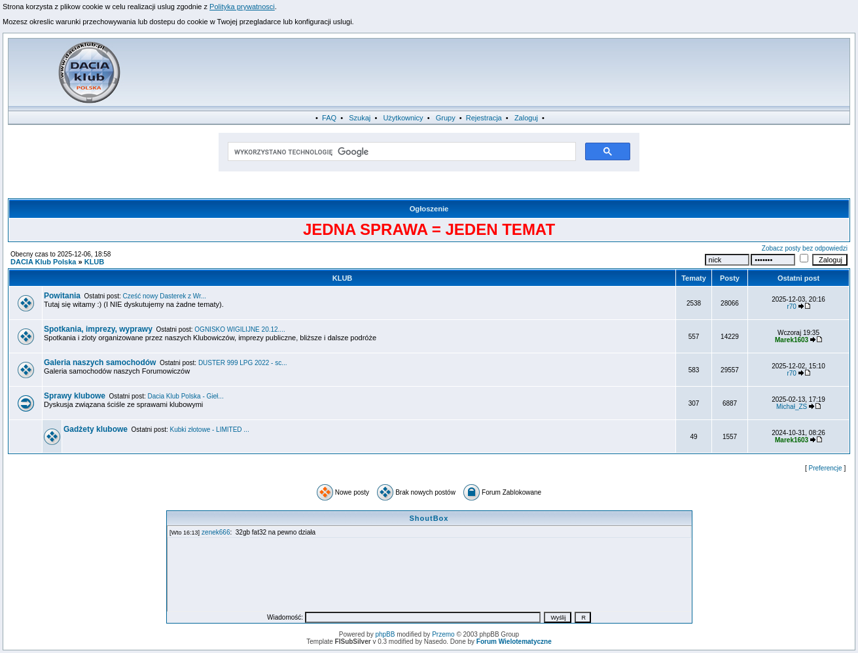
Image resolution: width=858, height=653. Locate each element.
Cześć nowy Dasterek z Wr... (165, 296)
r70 (791, 306)
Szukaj (359, 118)
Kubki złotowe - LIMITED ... (209, 429)
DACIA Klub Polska (43, 262)
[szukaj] (400, 152)
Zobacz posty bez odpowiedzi (805, 248)
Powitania (62, 295)
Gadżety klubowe (95, 429)
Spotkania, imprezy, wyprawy (98, 329)
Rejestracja (484, 118)
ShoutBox (429, 518)
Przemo (443, 634)
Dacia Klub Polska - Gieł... (186, 396)
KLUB (94, 262)
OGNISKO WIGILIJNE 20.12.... (239, 329)
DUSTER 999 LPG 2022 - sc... (242, 362)
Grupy (446, 118)
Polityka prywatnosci (242, 6)
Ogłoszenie (429, 209)
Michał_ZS (791, 406)
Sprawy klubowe (74, 395)
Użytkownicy (403, 118)
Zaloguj (526, 118)
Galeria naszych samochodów (100, 362)
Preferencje (825, 468)
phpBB (385, 634)
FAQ (329, 118)
